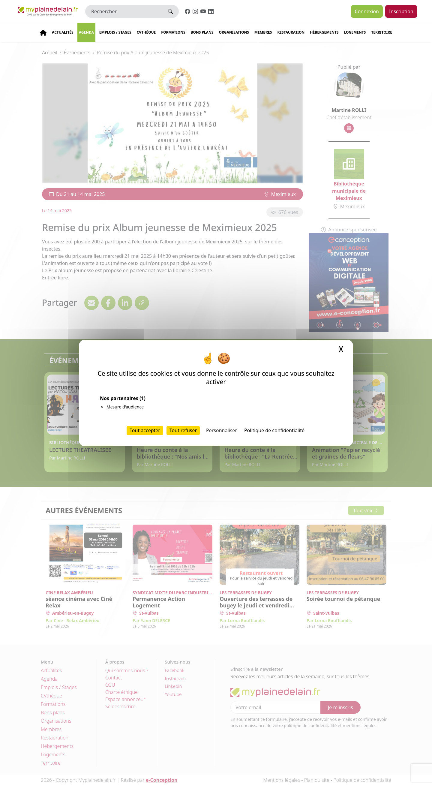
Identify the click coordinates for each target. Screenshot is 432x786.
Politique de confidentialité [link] (274, 430)
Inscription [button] (401, 11)
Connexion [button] (367, 11)
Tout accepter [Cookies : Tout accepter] (145, 430)
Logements (355, 32)
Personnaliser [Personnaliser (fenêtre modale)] (221, 430)
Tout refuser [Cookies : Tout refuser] (183, 430)
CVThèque (146, 32)
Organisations (234, 32)
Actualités (63, 32)
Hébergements (324, 32)
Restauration (290, 32)
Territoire (381, 32)
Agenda (86, 32)
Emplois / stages (115, 32)
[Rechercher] (123, 11)
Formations (173, 32)
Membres (263, 32)
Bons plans (202, 32)
